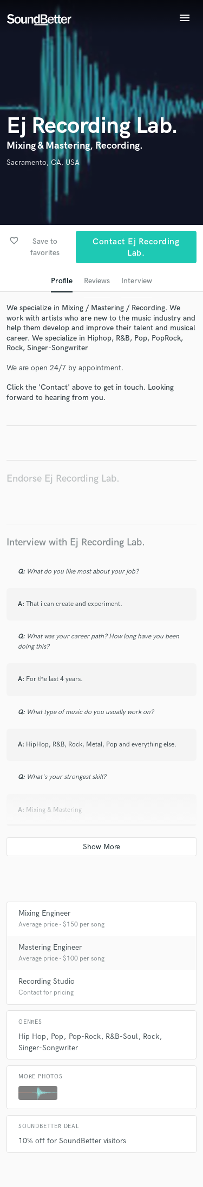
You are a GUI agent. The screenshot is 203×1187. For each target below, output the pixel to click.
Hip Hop (32, 1036)
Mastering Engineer (50, 947)
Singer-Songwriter (48, 1047)
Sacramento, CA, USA (43, 162)
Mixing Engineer (44, 913)
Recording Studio (46, 981)
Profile (62, 280)
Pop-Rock (85, 1036)
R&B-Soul (122, 1036)
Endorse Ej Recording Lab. (63, 478)
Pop (57, 1036)
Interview (136, 280)
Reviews (97, 280)
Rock (151, 1036)
